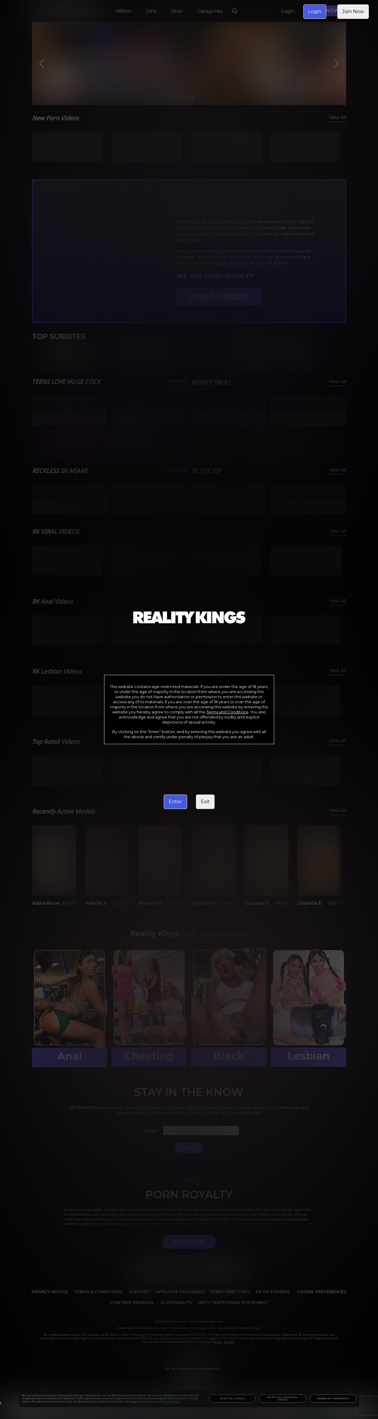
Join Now (353, 11)
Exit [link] (205, 801)
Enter (175, 801)
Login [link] (314, 11)
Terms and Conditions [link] (227, 712)
